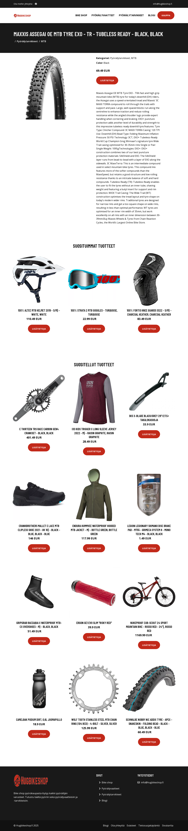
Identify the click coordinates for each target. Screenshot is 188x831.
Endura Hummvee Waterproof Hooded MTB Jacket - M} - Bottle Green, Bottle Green (94, 530)
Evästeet (131, 825)
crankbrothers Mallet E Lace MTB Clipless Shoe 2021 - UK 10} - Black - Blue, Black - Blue (39, 530)
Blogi (151, 15)
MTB (43, 41)
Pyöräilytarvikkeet (131, 15)
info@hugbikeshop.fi (162, 3)
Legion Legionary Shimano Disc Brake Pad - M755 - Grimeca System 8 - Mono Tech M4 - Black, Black (149, 530)
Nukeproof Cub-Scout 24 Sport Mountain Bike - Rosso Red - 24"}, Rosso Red (149, 626)
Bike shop (81, 15)
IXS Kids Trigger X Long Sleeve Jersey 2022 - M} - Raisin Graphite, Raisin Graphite (94, 433)
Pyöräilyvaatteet (103, 15)
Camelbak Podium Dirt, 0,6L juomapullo (39, 719)
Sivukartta (167, 825)
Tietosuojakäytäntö (149, 825)
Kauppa (166, 15)
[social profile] (36, 4)
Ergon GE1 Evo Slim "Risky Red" (94, 623)
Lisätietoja (107, 80)
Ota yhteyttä (117, 825)
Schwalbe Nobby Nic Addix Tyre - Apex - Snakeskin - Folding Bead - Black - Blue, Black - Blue (149, 723)
